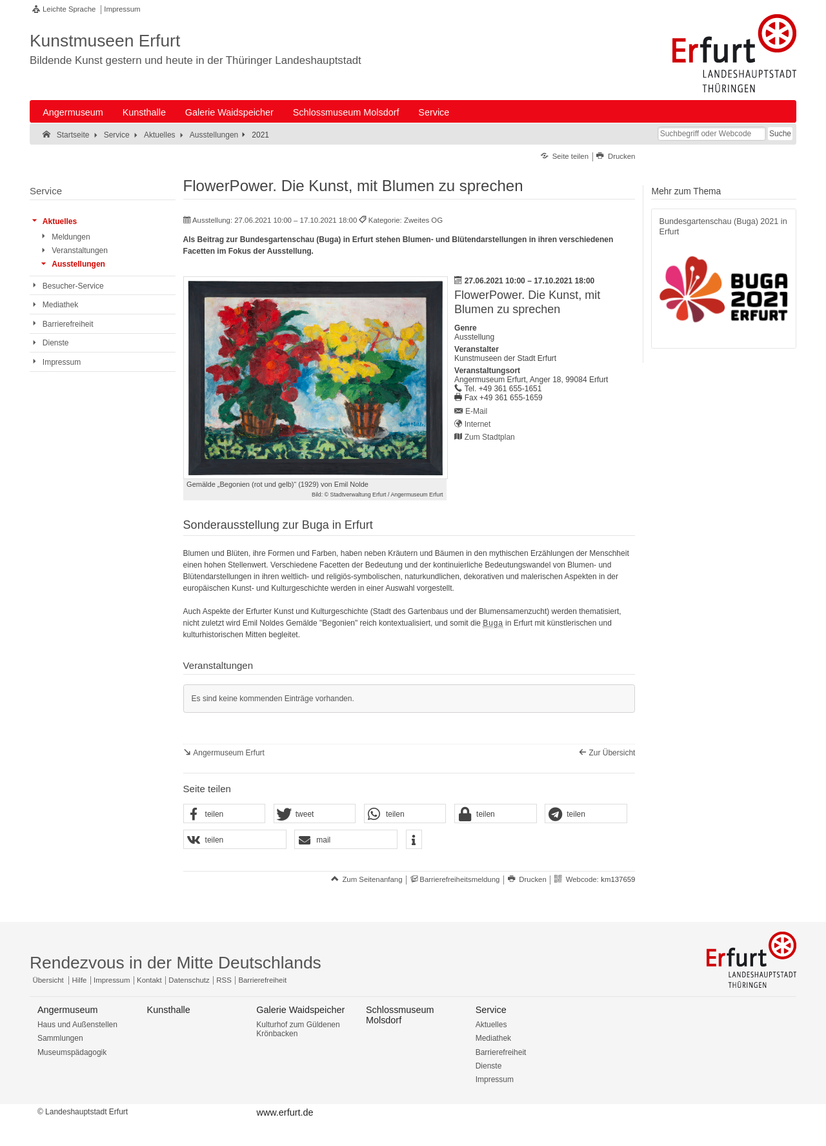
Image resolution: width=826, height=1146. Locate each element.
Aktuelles (491, 1024)
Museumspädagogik (71, 1052)
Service (433, 112)
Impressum (122, 9)
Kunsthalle (144, 112)
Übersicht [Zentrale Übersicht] (48, 980)
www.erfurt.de (284, 1112)
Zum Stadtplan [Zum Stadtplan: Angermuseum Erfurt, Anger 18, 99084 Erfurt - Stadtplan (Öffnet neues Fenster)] (490, 437)
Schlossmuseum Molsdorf (346, 112)
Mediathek (493, 1038)
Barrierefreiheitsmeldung (459, 879)
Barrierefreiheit (501, 1052)
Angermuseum (73, 112)
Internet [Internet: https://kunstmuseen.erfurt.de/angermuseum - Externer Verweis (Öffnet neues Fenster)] (478, 424)
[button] (224, 814)
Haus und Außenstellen (77, 1024)
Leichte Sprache (69, 9)
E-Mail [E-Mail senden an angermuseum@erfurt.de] (476, 411)
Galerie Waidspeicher (229, 112)
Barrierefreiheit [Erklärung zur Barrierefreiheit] (262, 980)
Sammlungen (60, 1038)
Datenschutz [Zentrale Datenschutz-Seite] (188, 980)
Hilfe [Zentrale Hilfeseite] (79, 980)
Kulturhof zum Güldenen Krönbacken (297, 1029)
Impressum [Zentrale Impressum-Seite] (112, 980)
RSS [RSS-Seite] (223, 980)
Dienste (489, 1065)
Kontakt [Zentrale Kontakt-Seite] (149, 980)
